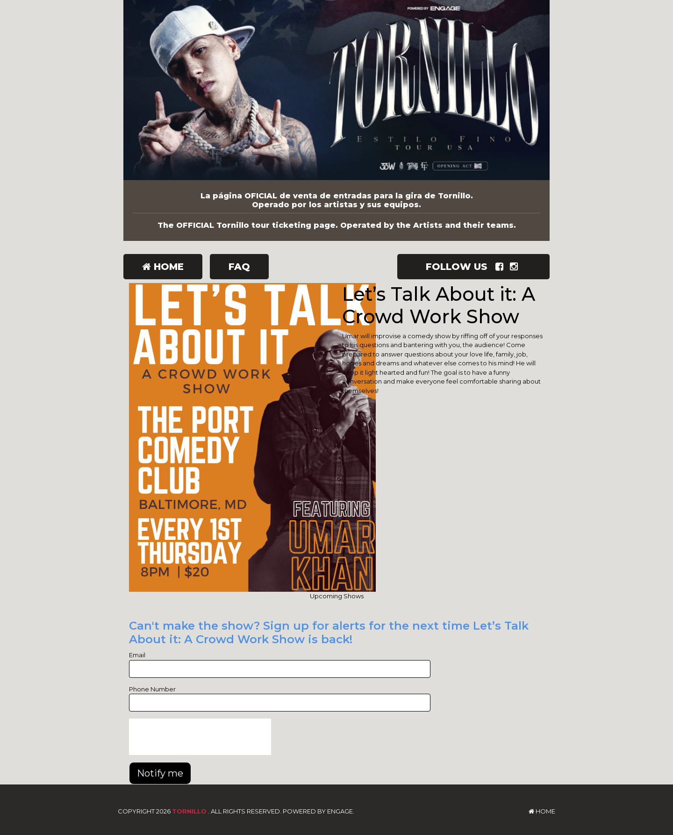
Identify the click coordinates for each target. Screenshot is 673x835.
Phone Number (152, 689)
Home (163, 266)
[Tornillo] (336, 90)
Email (137, 655)
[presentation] (200, 737)
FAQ (239, 266)
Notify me (160, 773)
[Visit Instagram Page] (516, 266)
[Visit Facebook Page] (501, 266)
